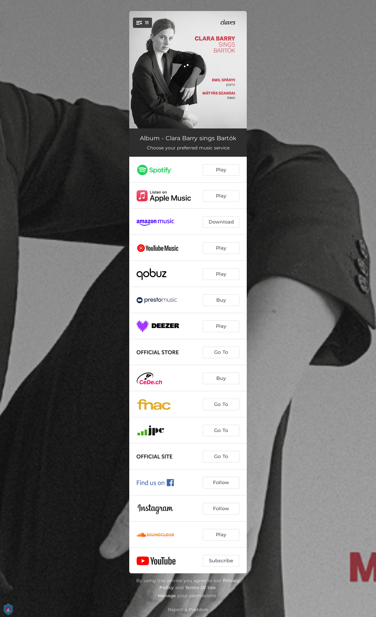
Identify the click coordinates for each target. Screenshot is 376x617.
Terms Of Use (200, 587)
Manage (167, 595)
